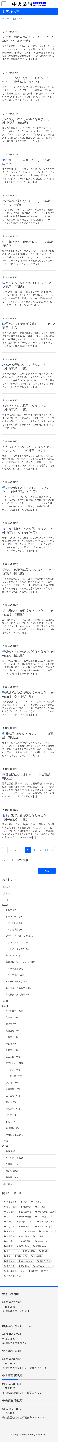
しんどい (38, 1202)
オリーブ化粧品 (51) (15, 975)
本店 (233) (11, 1151)
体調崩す (10, 1236)
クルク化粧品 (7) (14, 929)
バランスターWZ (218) (17, 942)
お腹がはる (11, 1202)
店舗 (5, 1141)
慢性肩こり (43, 1241)
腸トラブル (45, 1261)
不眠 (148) (11, 1121)
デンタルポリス (26, 1221)
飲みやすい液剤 (13, 1276)
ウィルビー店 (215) (15, 1158)
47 (22, 850)
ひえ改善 (42, 1207)
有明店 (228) (12, 1164)
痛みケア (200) (13, 955)
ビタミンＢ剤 (44, 1226)
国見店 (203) (12, 1171)
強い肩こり (11, 1241)
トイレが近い (46, 1221)
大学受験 (40, 1236)
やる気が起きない (46, 1212)
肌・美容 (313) (13, 1095)
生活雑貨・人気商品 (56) (18, 994)
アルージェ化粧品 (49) (16, 981)
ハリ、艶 (10, 1226)
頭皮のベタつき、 (44, 1266)
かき (25, 1202)
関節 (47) (7, 887)
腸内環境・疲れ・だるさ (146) (20, 962)
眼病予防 (10, 1261)
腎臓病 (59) (11, 1043)
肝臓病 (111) (12, 1037)
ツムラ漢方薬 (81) (14, 968)
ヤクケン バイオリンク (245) (19, 936)
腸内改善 (10, 1266)
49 (34, 850)
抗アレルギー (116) (15, 1063)
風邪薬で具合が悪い (15, 1271)
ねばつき (27, 1207)
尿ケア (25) (11, 1115)
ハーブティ (26, 1226)
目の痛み (38, 1256)
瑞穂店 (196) (12, 1177)
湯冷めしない (12, 1251)
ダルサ (9, 1221)
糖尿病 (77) (11, 1024)
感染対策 (27, 1241)
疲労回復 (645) (13, 1056)
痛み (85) (7, 893)
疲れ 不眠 (22, 1256)
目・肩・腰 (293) (14, 1076)
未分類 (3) (8, 1184)
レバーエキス (48, 1231)
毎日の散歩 (24, 1246)
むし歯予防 (26, 1212)
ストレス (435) (13, 1069)
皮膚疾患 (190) (13, 1089)
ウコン (9, 1216)
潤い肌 (45, 1251)
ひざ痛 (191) (12, 1082)
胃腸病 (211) (12, 1050)
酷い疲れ (25, 1266)
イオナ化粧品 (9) (14, 923)
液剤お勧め (41, 1246)
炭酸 (8, 1256)
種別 (5, 1001)
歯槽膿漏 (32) (12, 1128)
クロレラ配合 (25, 1216)
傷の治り (25, 1236)
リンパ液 (31, 1231)
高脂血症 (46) (12, 1030)
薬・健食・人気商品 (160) (18, 988)
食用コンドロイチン (40, 1271)
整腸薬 (9, 1246)
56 (46, 850)
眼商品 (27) (11, 910)
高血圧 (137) (12, 1017)
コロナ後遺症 (44, 1216)
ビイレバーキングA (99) (17, 949)
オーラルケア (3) (14, 916)
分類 (5, 900)
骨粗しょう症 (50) (14, 1134)
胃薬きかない (27, 1261)
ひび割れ (10, 1212)
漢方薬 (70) (11, 1102)
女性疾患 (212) (13, 1108)
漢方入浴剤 (30, 1251)
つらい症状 (11, 1207)
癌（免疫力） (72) (14, 1011)
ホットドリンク (13, 1231)
